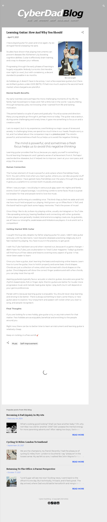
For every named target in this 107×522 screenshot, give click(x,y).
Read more (78, 435)
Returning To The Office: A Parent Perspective (30, 469)
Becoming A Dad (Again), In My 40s (25, 415)
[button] (82, 32)
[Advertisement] (97, 121)
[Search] (103, 6)
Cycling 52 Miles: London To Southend (26, 442)
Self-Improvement (29, 344)
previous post (59, 134)
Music (14, 344)
